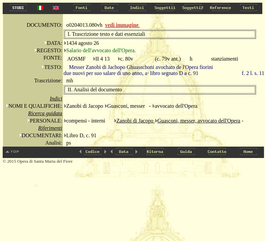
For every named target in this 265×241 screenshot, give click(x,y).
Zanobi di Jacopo (135, 121)
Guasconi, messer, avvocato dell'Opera (198, 121)
